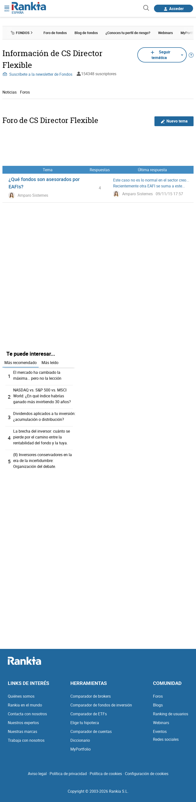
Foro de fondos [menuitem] (55, 32)
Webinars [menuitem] (165, 32)
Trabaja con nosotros (26, 740)
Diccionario (80, 740)
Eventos (160, 731)
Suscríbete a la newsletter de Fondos (37, 74)
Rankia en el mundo (25, 705)
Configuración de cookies (146, 773)
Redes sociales (166, 739)
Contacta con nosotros (27, 714)
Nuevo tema (174, 121)
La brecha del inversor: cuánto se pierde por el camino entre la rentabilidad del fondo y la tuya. (41, 437)
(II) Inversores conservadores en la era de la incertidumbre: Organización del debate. (42, 460)
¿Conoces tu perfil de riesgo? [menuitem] (128, 32)
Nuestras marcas (22, 731)
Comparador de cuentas (91, 731)
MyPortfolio (80, 749)
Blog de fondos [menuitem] (86, 32)
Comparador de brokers (90, 696)
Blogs (158, 705)
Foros (25, 92)
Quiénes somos (21, 696)
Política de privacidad (68, 773)
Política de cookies (106, 773)
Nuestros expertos (23, 722)
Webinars (161, 722)
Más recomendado (20, 362)
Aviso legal (37, 773)
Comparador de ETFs (88, 714)
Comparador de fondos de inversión (101, 705)
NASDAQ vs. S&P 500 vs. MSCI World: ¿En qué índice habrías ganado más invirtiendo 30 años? (42, 395)
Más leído (50, 362)
